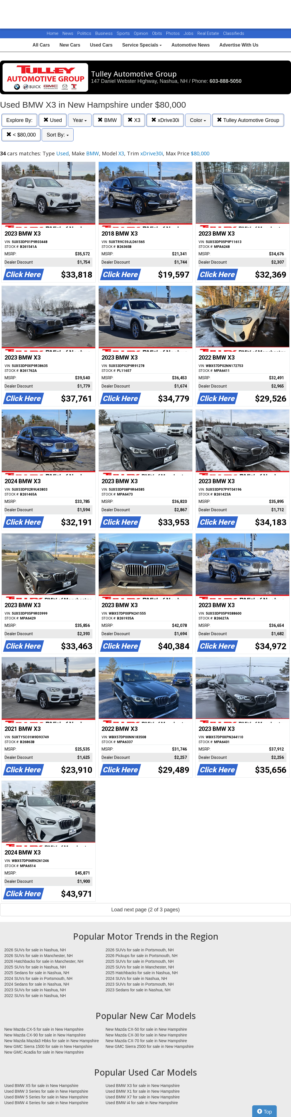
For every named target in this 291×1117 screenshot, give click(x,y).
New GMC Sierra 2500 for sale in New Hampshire (150, 1046)
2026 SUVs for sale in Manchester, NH (38, 955)
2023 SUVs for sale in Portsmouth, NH (140, 984)
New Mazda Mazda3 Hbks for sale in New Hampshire (51, 1040)
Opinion (141, 33)
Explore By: (19, 120)
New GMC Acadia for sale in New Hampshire (44, 1052)
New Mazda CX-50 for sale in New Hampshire (146, 1029)
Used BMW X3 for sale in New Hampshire (143, 1085)
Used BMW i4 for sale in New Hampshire (142, 1102)
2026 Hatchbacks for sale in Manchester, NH (43, 961)
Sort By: (57, 135)
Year (80, 120)
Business (104, 33)
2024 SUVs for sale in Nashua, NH (136, 978)
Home (52, 33)
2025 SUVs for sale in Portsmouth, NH (140, 961)
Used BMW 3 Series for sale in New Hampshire (46, 1091)
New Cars (69, 45)
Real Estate (208, 33)
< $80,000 (21, 135)
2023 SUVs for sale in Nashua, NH (35, 990)
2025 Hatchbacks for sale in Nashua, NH (142, 972)
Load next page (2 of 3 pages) (145, 910)
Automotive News (190, 45)
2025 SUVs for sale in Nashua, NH (35, 967)
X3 (134, 120)
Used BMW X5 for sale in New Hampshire (41, 1085)
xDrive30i (165, 120)
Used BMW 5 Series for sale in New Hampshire (46, 1097)
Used (52, 120)
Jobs (189, 33)
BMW (107, 120)
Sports (124, 33)
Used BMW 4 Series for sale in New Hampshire (46, 1102)
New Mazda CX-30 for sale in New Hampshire (146, 1035)
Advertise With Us (238, 45)
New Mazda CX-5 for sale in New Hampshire (44, 1029)
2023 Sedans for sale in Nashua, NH (138, 990)
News (67, 33)
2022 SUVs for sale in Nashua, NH (35, 995)
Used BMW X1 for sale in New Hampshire (143, 1091)
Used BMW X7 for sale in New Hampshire (143, 1097)
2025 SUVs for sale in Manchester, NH (140, 967)
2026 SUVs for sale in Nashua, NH (35, 950)
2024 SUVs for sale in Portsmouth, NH (38, 978)
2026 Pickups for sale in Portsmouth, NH (141, 955)
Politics (84, 33)
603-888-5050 (226, 81)
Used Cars (101, 45)
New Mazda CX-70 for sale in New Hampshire (146, 1040)
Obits (157, 33)
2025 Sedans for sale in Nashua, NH (36, 972)
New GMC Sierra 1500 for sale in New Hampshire (48, 1046)
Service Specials (142, 45)
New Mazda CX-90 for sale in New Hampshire (45, 1035)
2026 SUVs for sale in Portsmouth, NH (140, 950)
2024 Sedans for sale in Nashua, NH (36, 984)
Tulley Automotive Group (248, 120)
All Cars (41, 45)
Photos (173, 33)
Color (198, 120)
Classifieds (233, 33)
